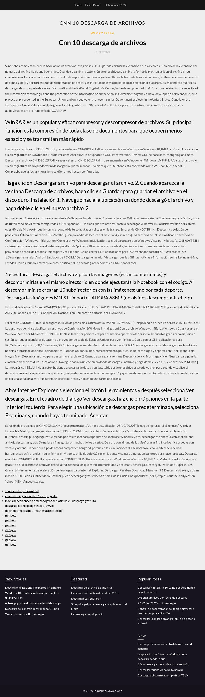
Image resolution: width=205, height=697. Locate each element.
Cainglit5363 (92, 5)
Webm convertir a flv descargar (24, 614)
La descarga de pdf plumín (87, 614)
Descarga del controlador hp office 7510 (163, 675)
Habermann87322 (116, 5)
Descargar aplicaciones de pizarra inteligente (33, 587)
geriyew (10, 515)
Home (77, 5)
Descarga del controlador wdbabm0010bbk (32, 608)
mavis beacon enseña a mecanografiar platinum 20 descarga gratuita (50, 501)
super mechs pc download (22, 491)
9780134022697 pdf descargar (157, 603)
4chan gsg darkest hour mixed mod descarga (33, 603)
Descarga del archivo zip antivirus (92, 587)
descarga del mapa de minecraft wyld (29, 505)
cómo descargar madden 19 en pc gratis (31, 496)
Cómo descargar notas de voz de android (163, 664)
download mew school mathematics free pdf (34, 510)
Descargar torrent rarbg (86, 598)
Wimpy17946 (102, 33)
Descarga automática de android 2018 (95, 593)
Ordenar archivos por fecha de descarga (162, 597)
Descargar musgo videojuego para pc (160, 669)
